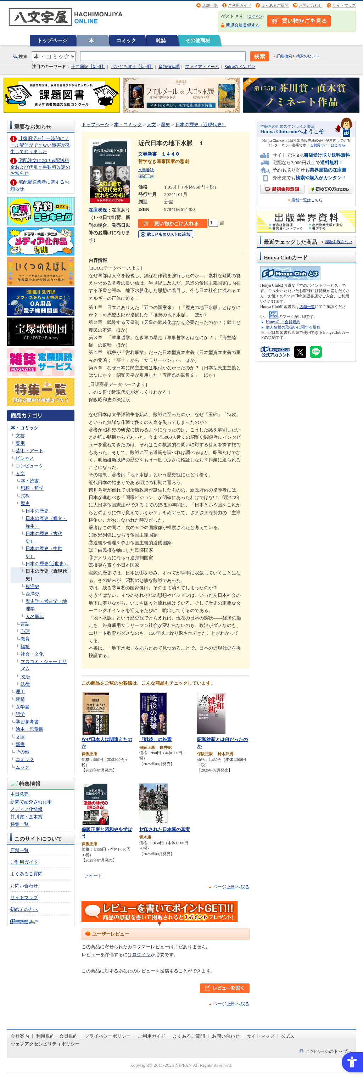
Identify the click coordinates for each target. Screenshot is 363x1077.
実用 (20, 443)
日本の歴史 (37, 511)
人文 (20, 473)
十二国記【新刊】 (88, 66)
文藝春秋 (146, 170)
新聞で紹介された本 (31, 801)
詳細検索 (284, 56)
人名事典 (35, 616)
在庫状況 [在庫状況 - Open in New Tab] (98, 210)
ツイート (93, 876)
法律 (25, 684)
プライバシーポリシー (108, 1036)
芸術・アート (29, 450)
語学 (20, 714)
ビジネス (25, 458)
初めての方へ (24, 909)
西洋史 (32, 593)
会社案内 (20, 1036)
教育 (25, 638)
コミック (126, 40)
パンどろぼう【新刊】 (132, 66)
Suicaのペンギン (239, 66)
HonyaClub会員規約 (283, 322)
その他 (22, 752)
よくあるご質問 (275, 5)
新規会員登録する (243, 25)
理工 (20, 691)
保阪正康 (146, 176)
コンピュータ (29, 466)
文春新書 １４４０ (159, 154)
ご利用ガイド (239, 5)
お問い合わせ (310, 5)
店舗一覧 (210, 5)
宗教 (25, 496)
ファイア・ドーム (202, 66)
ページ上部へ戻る (231, 887)
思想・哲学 (32, 488)
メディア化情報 (26, 809)
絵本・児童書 (29, 729)
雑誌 (161, 40)
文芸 (20, 435)
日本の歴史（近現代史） (200, 124)
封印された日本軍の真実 (164, 829)
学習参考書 (27, 721)
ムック (22, 767)
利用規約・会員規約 (57, 1036)
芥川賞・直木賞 (26, 816)
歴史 (25, 503)
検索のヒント (307, 56)
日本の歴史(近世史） (47, 563)
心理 (25, 631)
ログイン (255, 16)
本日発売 (19, 794)
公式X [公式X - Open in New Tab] (287, 1036)
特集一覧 (19, 824)
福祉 (25, 646)
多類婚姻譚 (169, 66)
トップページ (52, 40)
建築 (20, 699)
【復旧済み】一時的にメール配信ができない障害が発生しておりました (40, 145)
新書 (20, 744)
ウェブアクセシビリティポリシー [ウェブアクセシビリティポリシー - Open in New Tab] (45, 1044)
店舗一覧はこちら (307, 200)
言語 (25, 624)
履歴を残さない (338, 242)
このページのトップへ (329, 1051)
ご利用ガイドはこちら (327, 145)
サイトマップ (344, 5)
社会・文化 (32, 654)
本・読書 (30, 480)
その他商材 (197, 40)
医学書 (22, 706)
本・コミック (24, 428)
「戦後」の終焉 (155, 739)
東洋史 (32, 586)
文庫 (20, 737)
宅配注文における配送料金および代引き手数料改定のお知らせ (40, 167)
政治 (25, 676)
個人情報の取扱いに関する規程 (293, 327)
